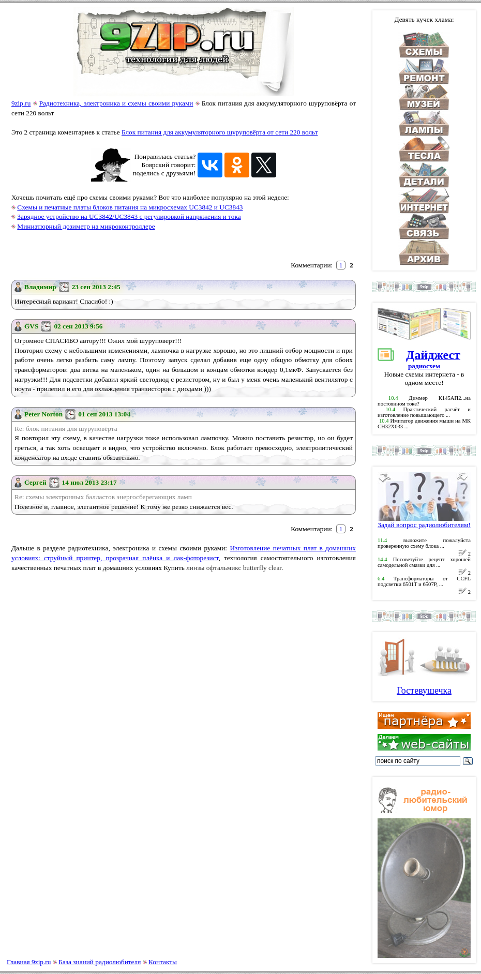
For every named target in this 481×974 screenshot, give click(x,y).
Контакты (162, 962)
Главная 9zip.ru (29, 962)
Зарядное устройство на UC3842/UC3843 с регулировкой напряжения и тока (128, 216)
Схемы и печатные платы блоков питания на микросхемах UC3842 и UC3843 (130, 207)
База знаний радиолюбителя (99, 962)
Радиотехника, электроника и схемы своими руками (116, 103)
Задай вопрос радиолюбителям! (424, 522)
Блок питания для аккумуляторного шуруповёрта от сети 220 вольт (220, 132)
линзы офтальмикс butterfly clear (233, 568)
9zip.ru (21, 103)
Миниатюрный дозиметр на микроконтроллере (86, 226)
